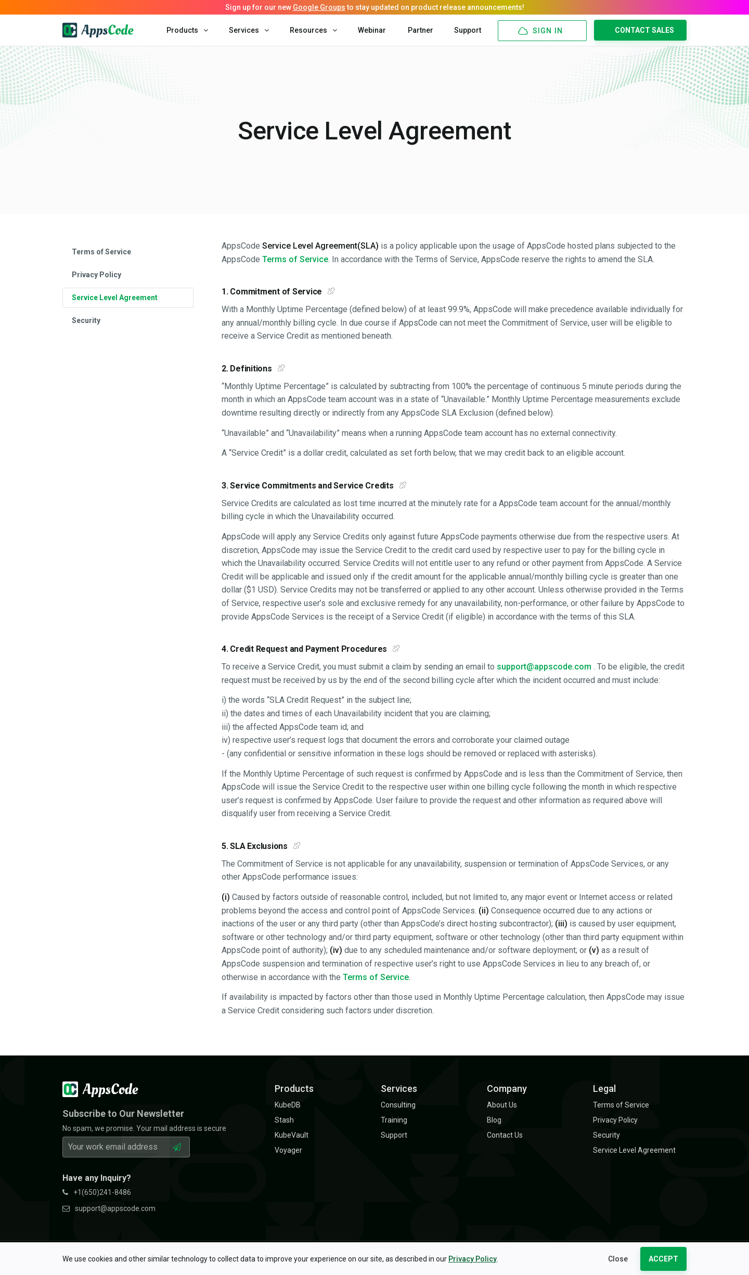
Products (187, 30)
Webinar (372, 30)
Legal (604, 1088)
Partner (420, 30)
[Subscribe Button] (177, 1147)
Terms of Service (101, 252)
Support (467, 30)
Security (86, 320)
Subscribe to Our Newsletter (123, 1113)
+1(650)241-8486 (96, 1192)
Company (507, 1088)
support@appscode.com (544, 667)
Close (618, 1259)
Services (249, 30)
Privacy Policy (472, 1259)
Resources (313, 30)
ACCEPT (663, 1259)
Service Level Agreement (115, 297)
